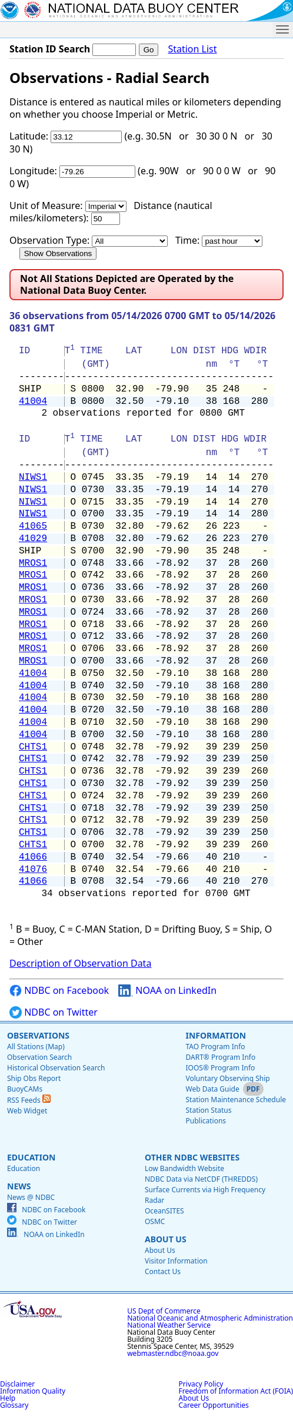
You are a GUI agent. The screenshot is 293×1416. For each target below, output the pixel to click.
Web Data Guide (212, 1089)
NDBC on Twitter (53, 1012)
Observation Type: (49, 240)
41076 (33, 869)
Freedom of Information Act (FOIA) (236, 1391)
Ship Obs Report (34, 1078)
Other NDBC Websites (192, 1157)
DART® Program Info (220, 1057)
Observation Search (39, 1057)
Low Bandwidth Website (184, 1168)
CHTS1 (33, 747)
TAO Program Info (215, 1047)
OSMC (155, 1221)
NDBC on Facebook (59, 990)
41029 (33, 538)
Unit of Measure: (46, 205)
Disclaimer (17, 1384)
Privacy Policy (201, 1384)
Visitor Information (176, 1261)
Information (215, 1035)
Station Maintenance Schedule (235, 1100)
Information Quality (32, 1391)
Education (31, 1157)
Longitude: (33, 170)
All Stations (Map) (36, 1047)
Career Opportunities (214, 1405)
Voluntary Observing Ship (227, 1078)
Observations (38, 1035)
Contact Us (163, 1271)
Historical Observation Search (56, 1068)
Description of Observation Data (80, 963)
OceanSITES (164, 1211)
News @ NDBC (31, 1197)
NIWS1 (33, 477)
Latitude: (28, 136)
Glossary (14, 1405)
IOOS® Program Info (220, 1068)
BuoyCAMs (24, 1089)
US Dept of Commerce (164, 1311)
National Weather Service (169, 1325)
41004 (33, 401)
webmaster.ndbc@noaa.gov (172, 1353)
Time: (187, 240)
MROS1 (33, 563)
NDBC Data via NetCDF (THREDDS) (201, 1179)
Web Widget (27, 1111)
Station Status (208, 1110)
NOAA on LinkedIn (167, 990)
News (19, 1186)
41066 (33, 857)
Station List (192, 49)
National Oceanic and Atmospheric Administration (210, 1318)
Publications (205, 1121)
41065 (33, 526)
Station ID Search (49, 48)
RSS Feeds (29, 1100)
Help (7, 1398)
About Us (166, 1239)
